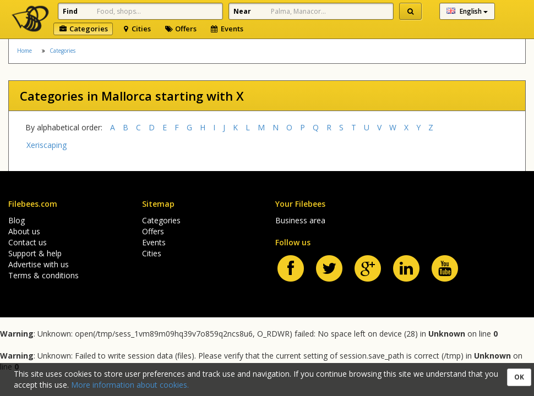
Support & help (35, 253)
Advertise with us (38, 264)
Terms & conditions (43, 275)
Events (226, 29)
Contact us (27, 242)
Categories (83, 29)
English (467, 11)
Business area (300, 220)
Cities (136, 29)
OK (519, 377)
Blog (16, 220)
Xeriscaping (46, 145)
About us (24, 231)
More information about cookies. (130, 385)
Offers (180, 29)
